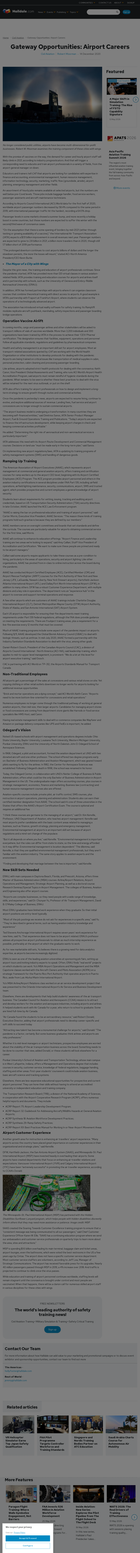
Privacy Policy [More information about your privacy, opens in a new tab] (19, 1541)
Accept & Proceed (28, 1546)
